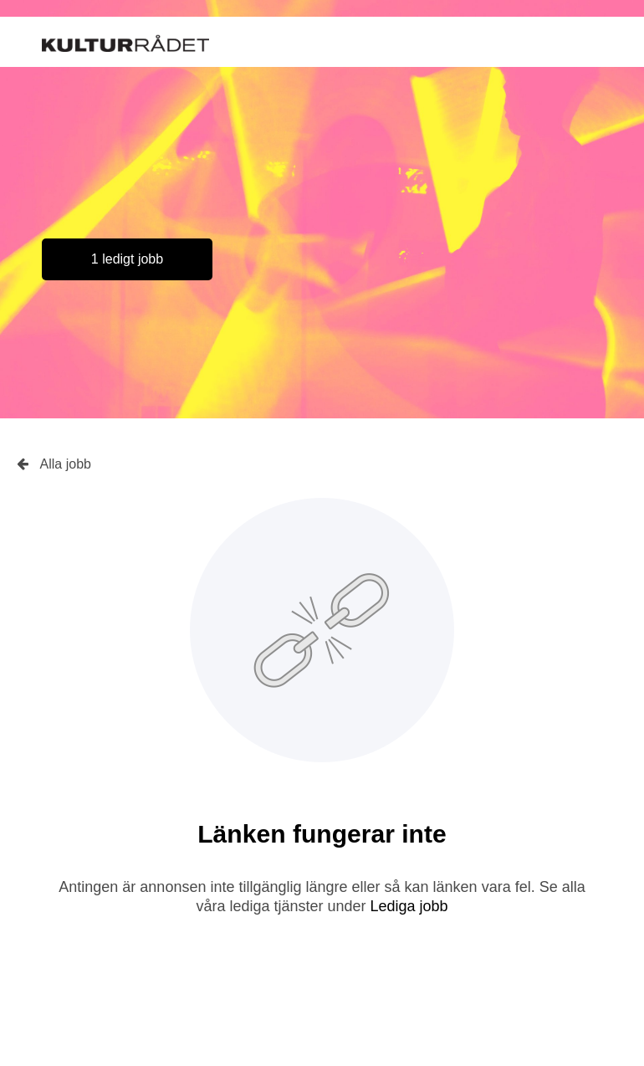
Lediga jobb (409, 906)
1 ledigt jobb (127, 259)
